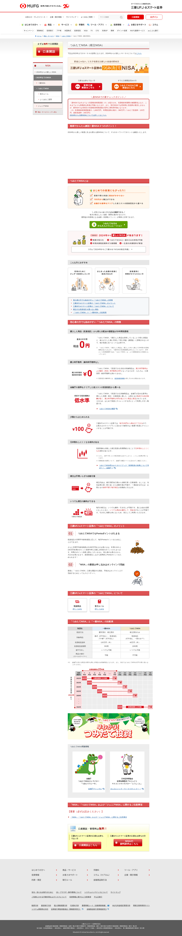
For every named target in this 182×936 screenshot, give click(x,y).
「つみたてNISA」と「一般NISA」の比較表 (90, 312)
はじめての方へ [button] (29, 24)
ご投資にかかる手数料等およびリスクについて (49, 897)
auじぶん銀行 (153, 30)
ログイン (154, 17)
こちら (139, 53)
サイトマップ (71, 17)
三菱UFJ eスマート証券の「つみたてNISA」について (93, 306)
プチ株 (58, 30)
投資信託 (77, 30)
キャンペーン (29, 30)
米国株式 (67, 30)
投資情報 (35, 875)
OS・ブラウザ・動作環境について (69, 892)
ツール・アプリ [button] (95, 24)
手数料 (79, 24)
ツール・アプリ (131, 870)
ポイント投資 (122, 30)
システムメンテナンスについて (96, 892)
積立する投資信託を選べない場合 (86, 309)
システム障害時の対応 (40, 909)
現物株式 (40, 30)
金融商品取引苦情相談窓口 (97, 909)
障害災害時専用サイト (141, 905)
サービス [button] (63, 24)
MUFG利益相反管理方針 (121, 905)
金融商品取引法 (100, 880)
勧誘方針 (35, 905)
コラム (153, 24)
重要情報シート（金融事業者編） (94, 905)
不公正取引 (98, 897)
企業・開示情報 (56, 17)
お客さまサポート (136, 24)
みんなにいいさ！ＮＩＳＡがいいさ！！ (127, 789)
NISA (86, 30)
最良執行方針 (46, 905)
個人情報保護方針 (60, 905)
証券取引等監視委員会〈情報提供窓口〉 (66, 909)
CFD (97, 30)
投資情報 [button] (115, 24)
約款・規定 (36, 880)
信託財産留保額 (119, 378)
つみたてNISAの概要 (108, 409)
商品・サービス (49, 36)
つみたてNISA (66, 36)
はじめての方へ (38, 870)
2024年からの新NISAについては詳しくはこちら (88, 115)
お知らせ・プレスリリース (35, 17)
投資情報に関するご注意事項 (80, 897)
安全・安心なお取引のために (42, 892)
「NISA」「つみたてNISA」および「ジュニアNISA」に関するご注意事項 (99, 817)
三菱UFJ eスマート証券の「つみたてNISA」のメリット (94, 303)
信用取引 (50, 30)
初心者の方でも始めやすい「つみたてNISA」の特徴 (93, 300)
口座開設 (135, 17)
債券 (112, 30)
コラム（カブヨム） (102, 875)
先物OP (105, 30)
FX (92, 30)
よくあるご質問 (86, 17)
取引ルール (67, 880)
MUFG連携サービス (137, 30)
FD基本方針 (74, 905)
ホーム (39, 36)
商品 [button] (48, 24)
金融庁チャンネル (96, 789)
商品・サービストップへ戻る (47, 112)
